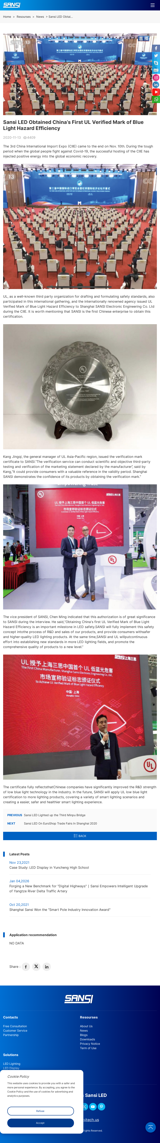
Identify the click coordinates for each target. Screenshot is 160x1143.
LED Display (11, 1068)
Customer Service (15, 1030)
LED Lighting (11, 1063)
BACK (80, 836)
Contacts (10, 1017)
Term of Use (88, 1048)
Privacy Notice (90, 1043)
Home (7, 16)
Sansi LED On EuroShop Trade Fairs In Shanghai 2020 (52, 823)
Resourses (24, 16)
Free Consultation (15, 1026)
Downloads (87, 1039)
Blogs (84, 1035)
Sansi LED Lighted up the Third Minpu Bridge (46, 815)
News (40, 16)
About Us (86, 1026)
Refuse (40, 1111)
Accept (40, 1122)
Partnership (11, 1035)
